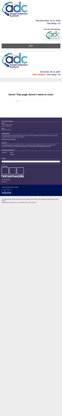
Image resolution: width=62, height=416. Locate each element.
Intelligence (12, 154)
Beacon (11, 152)
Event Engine (27, 199)
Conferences (4, 152)
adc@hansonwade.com (7, 129)
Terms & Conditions (6, 179)
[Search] (31, 101)
